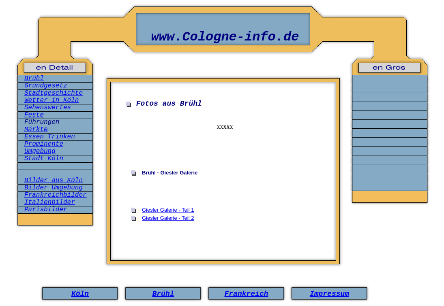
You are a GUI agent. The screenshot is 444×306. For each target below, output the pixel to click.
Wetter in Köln (51, 100)
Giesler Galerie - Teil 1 (168, 210)
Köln (80, 294)
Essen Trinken (49, 136)
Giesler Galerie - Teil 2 (168, 218)
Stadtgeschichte (53, 93)
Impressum (329, 294)
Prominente (43, 144)
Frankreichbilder (55, 195)
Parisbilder (45, 209)
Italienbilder (49, 202)
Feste (34, 115)
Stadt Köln (43, 158)
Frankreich (246, 294)
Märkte (36, 129)
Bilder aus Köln (53, 180)
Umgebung (40, 151)
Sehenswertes (47, 107)
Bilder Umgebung (53, 187)
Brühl (34, 78)
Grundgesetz (45, 85)
